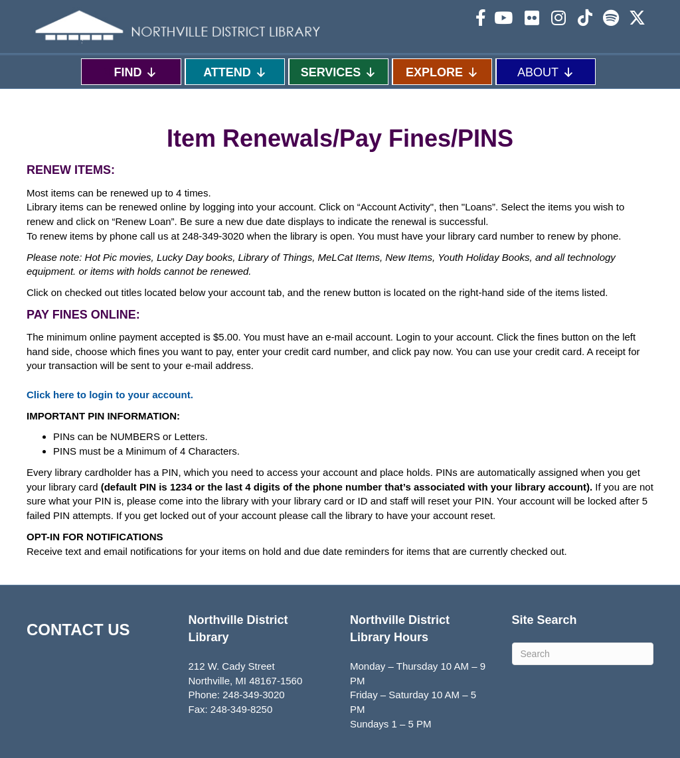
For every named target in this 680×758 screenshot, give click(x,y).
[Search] (583, 654)
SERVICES (339, 72)
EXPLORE (442, 72)
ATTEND (235, 72)
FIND (135, 72)
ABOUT (545, 72)
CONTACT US (78, 630)
